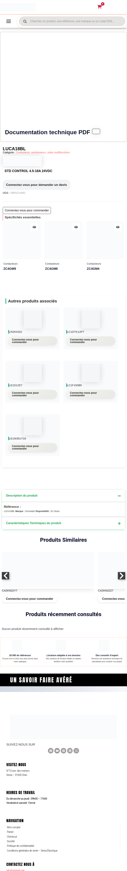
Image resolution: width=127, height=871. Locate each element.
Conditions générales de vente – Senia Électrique (32, 852)
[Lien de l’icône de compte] (117, 8)
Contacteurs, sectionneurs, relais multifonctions (43, 154)
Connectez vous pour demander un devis (36, 187)
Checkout (12, 838)
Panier (10, 834)
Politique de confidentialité (20, 848)
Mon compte (13, 829)
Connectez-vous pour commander (25, 343)
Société (11, 843)
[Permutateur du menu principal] (9, 23)
